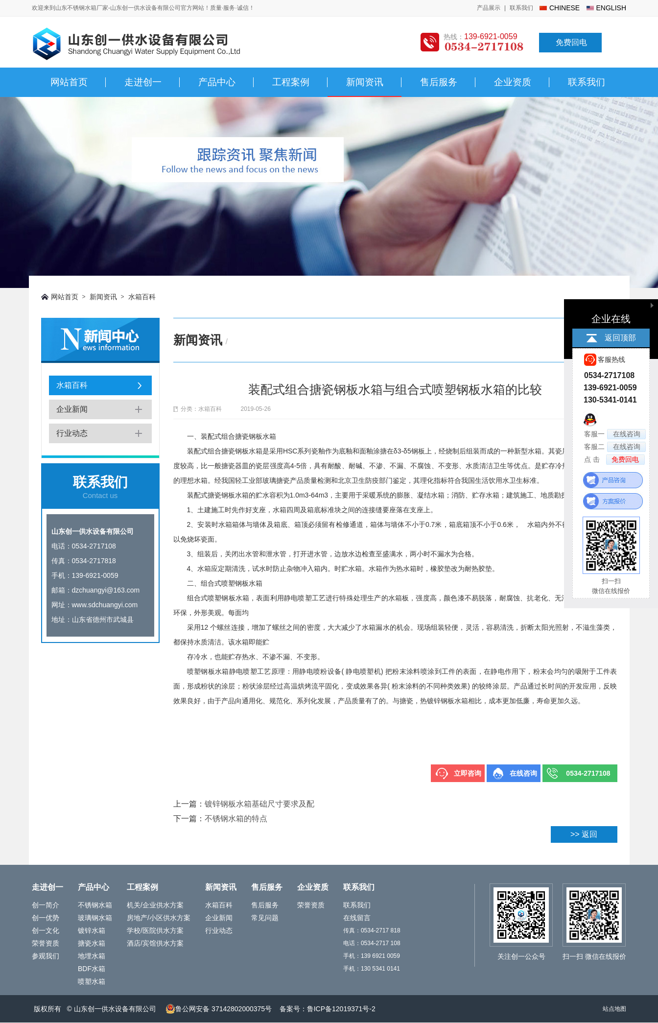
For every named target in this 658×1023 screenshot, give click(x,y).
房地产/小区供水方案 (158, 918)
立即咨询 (467, 773)
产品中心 (216, 82)
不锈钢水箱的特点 (236, 818)
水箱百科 (142, 297)
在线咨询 (523, 773)
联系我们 (521, 7)
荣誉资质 (45, 943)
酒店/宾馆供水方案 (155, 943)
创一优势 (45, 918)
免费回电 (571, 42)
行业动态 (72, 433)
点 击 (614, 459)
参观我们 (45, 956)
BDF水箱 (91, 969)
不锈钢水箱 (95, 905)
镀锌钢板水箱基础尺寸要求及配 (259, 804)
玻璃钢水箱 (95, 918)
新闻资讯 (364, 82)
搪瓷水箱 (91, 943)
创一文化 (45, 930)
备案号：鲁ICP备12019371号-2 (328, 1009)
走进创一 (143, 82)
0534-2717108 (588, 773)
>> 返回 (583, 834)
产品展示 (488, 7)
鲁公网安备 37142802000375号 (218, 1009)
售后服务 (438, 82)
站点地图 (614, 1008)
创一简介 (45, 905)
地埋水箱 (91, 956)
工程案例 (290, 82)
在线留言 (357, 918)
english (611, 8)
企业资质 (512, 82)
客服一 (615, 434)
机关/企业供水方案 (155, 905)
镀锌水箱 (91, 930)
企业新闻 (72, 409)
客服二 (615, 447)
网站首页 (69, 82)
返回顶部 (620, 337)
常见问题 (265, 918)
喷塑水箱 (91, 981)
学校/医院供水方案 (155, 930)
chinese (564, 8)
